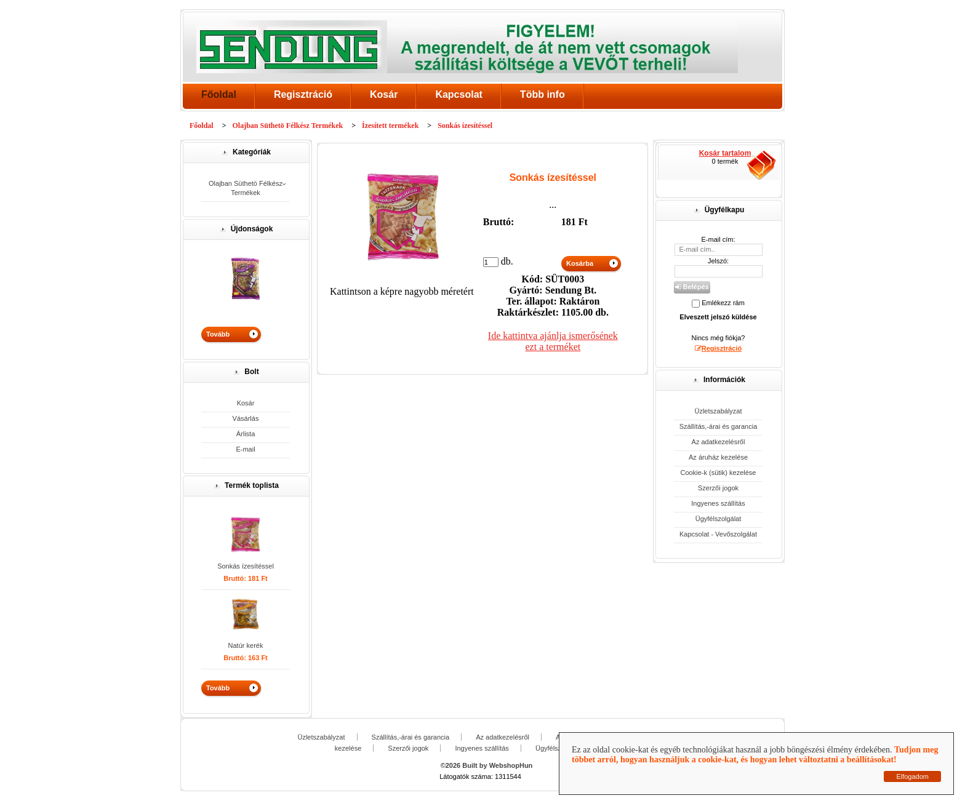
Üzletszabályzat (718, 411)
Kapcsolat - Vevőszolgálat (718, 534)
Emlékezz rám (723, 302)
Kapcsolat (458, 94)
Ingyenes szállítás (718, 503)
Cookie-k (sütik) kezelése (718, 472)
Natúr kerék (245, 645)
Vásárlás (246, 418)
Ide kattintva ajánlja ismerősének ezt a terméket (553, 341)
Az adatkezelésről (718, 441)
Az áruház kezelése (718, 457)
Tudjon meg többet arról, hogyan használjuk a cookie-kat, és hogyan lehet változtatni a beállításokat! (755, 754)
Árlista (245, 433)
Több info (542, 94)
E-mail (245, 449)
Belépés (691, 286)
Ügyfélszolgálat (718, 518)
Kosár (384, 94)
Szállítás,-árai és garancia (718, 426)
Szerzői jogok (718, 488)
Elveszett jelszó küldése (717, 317)
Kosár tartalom (725, 153)
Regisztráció (303, 94)
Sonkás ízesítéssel (245, 566)
